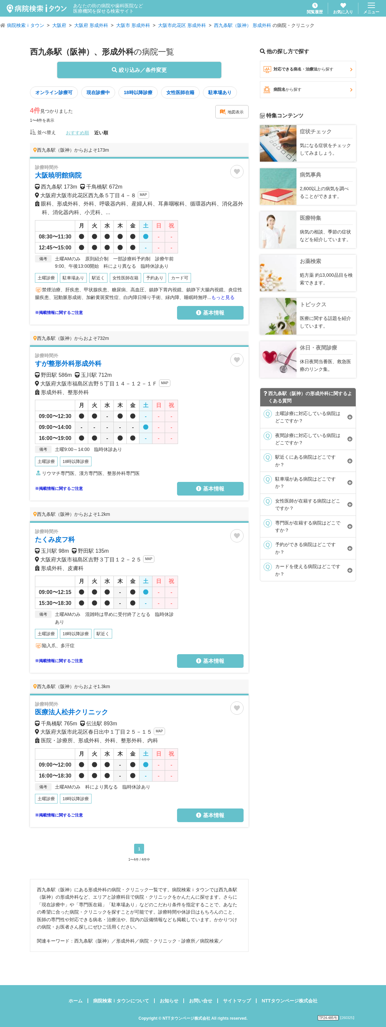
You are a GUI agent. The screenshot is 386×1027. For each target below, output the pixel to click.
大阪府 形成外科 (91, 25)
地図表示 (231, 111)
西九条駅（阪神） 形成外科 (242, 25)
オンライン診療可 (54, 92)
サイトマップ (237, 1000)
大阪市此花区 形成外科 (182, 25)
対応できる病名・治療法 (308, 69)
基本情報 (210, 313)
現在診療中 (98, 92)
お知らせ (169, 1000)
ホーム (76, 1000)
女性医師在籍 (180, 92)
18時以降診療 (138, 92)
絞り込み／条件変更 (139, 70)
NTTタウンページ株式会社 (289, 1000)
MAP (143, 195)
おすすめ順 (77, 132)
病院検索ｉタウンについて (121, 1000)
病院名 (308, 89)
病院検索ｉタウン (25, 25)
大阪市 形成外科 (133, 25)
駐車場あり (220, 92)
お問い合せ (200, 1000)
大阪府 (59, 25)
